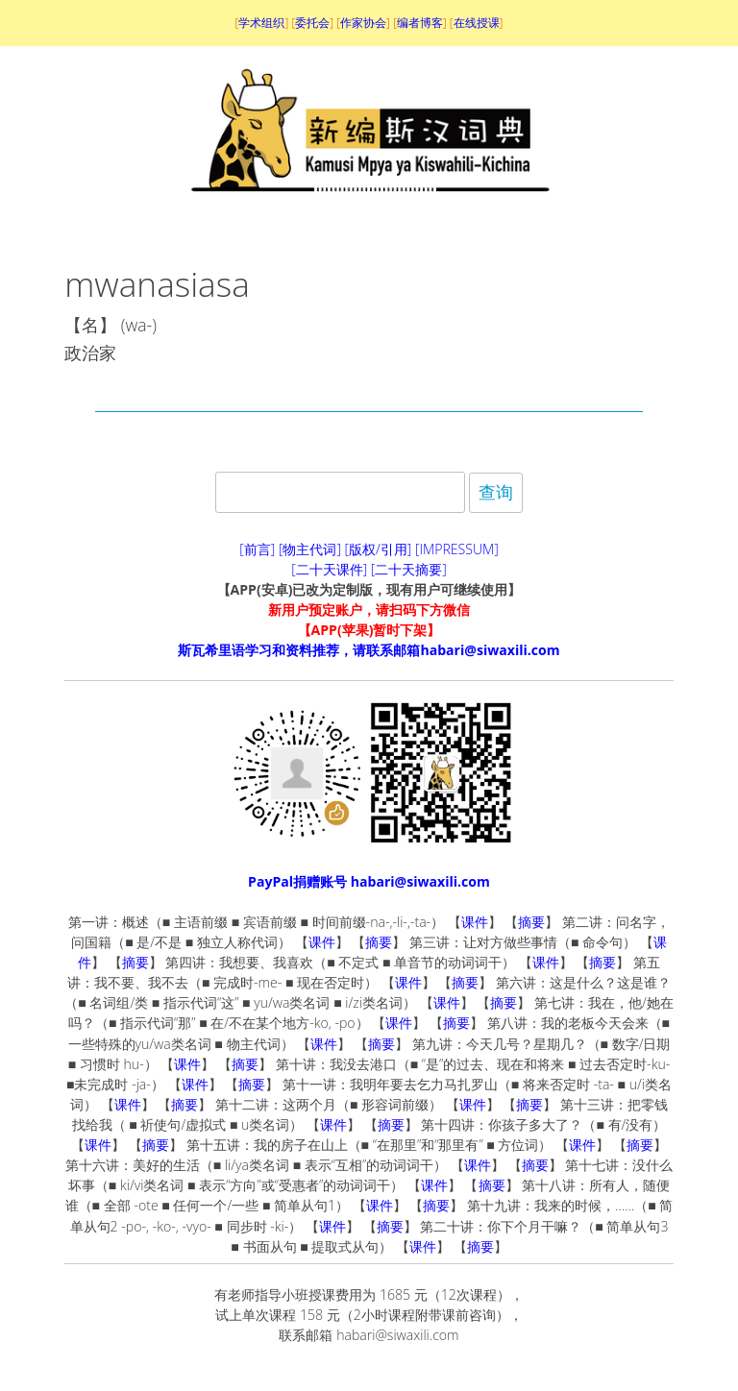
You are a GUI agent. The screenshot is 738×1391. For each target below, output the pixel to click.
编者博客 (420, 22)
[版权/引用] (378, 549)
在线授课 (477, 22)
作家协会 (363, 22)
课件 (474, 922)
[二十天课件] (329, 569)
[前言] (257, 549)
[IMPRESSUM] (457, 549)
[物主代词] (310, 549)
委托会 (312, 22)
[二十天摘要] (409, 569)
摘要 (531, 922)
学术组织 (261, 22)
